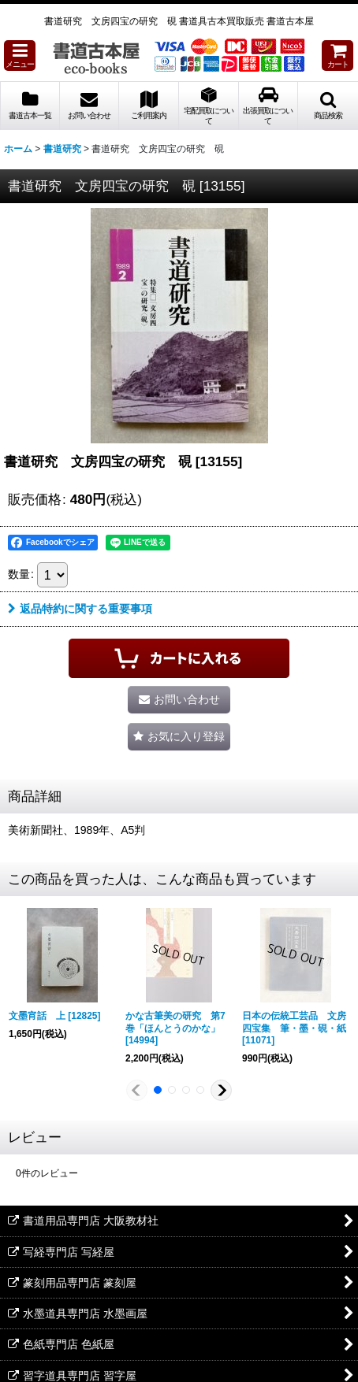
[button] (19, 55)
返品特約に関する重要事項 (80, 608)
